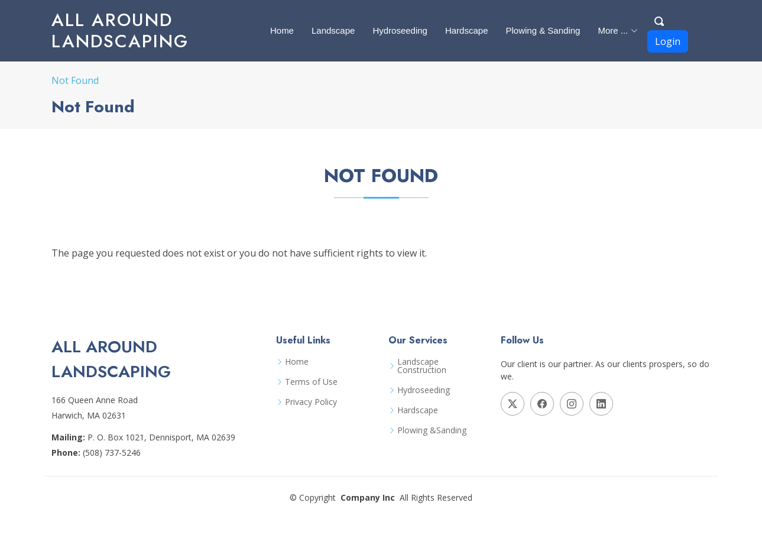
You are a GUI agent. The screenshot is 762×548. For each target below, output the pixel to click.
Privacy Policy (311, 402)
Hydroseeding (399, 30)
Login (667, 41)
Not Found (75, 80)
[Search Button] (659, 19)
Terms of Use (311, 382)
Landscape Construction (421, 366)
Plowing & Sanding (542, 30)
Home (282, 30)
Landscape (333, 30)
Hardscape (466, 30)
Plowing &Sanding (431, 430)
